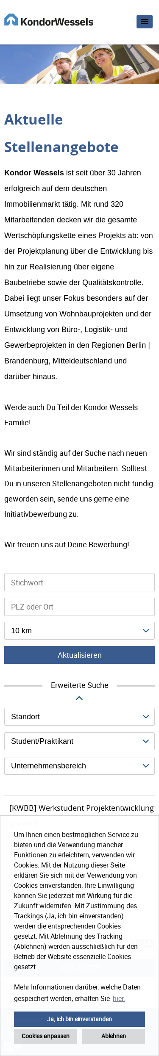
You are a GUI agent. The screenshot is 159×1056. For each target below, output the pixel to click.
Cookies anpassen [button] (46, 1036)
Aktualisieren (80, 655)
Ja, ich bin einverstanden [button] (79, 1019)
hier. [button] (119, 998)
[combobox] (79, 631)
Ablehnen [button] (113, 1036)
